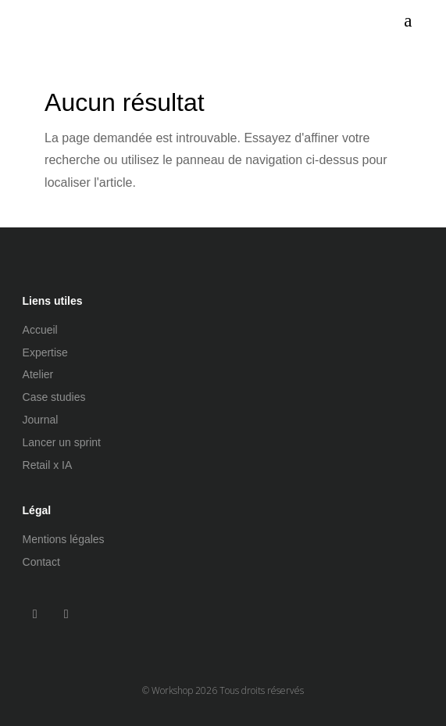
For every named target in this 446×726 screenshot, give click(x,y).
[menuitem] (407, 20)
